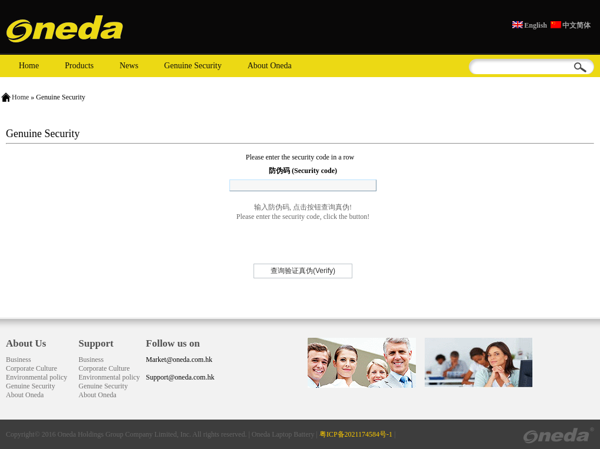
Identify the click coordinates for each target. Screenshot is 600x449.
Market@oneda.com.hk (179, 359)
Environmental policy (36, 377)
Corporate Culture (31, 368)
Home (29, 65)
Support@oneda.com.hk (180, 377)
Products (79, 65)
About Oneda (270, 65)
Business (18, 359)
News (128, 65)
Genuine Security (193, 65)
